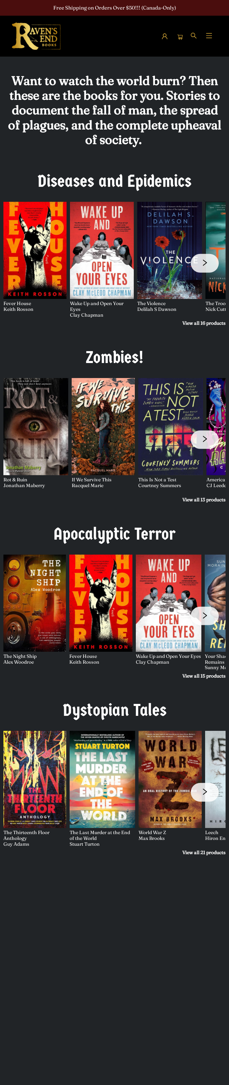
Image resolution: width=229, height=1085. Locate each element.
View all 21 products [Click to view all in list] (204, 852)
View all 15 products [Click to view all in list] (204, 676)
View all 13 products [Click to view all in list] (204, 500)
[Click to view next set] (205, 263)
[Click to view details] (35, 250)
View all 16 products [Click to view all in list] (204, 323)
